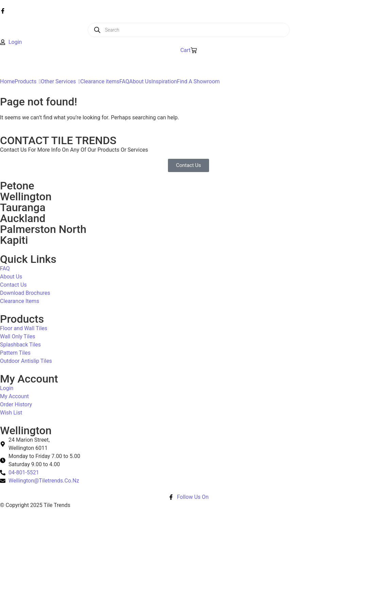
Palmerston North (43, 229)
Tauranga (23, 207)
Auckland (22, 218)
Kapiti (14, 240)
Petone (17, 185)
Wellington (26, 196)
